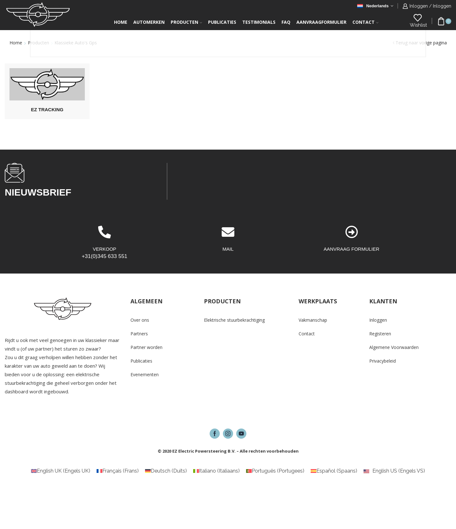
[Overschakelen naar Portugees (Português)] (275, 471)
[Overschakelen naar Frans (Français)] (117, 471)
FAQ (286, 22)
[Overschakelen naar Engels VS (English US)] (394, 471)
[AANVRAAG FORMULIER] (351, 232)
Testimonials (259, 22)
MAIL (227, 249)
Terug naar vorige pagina (421, 43)
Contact (365, 22)
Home (120, 22)
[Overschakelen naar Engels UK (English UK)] (60, 471)
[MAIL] (228, 232)
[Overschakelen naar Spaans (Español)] (333, 471)
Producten (186, 22)
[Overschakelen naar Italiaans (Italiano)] (216, 471)
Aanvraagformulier (321, 22)
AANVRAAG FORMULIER (351, 249)
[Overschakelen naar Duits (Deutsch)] (166, 471)
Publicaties (222, 22)
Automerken (149, 22)
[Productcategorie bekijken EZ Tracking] (47, 84)
